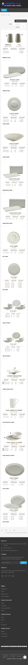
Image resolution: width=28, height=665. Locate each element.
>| (14, 530)
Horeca (4, 15)
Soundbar (3, 605)
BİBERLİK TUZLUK (6, 57)
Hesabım (19, 656)
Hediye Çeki (5, 654)
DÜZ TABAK (5, 256)
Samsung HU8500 (5, 608)
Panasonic (4, 624)
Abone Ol (23, 562)
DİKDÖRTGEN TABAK (7, 190)
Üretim (3, 591)
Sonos (2, 610)
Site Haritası (4, 636)
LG (1, 622)
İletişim (3, 631)
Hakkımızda (4, 589)
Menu (4, 10)
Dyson (2, 603)
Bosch (2, 617)
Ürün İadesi (4, 634)
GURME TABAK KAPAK (8, 389)
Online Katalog (5, 596)
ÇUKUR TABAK (6, 124)
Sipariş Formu (4, 594)
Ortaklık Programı (14, 654)
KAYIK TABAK (6, 488)
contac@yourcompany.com (10, 550)
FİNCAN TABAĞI (6, 323)
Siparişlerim (5, 656)
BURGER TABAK (6, 90)
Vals (9, 15)
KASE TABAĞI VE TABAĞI (8, 422)
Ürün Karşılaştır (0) (21, 21)
